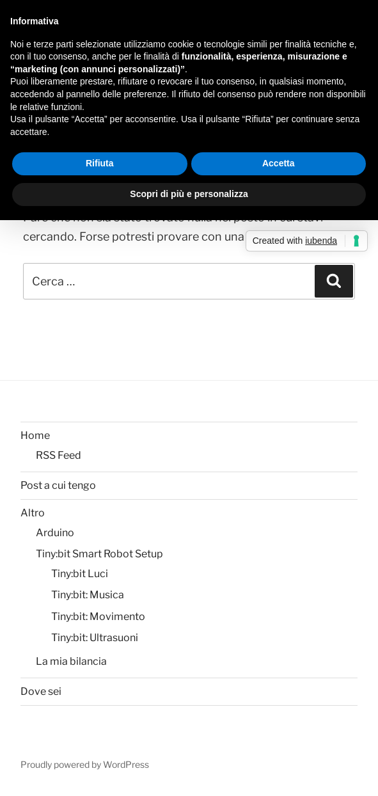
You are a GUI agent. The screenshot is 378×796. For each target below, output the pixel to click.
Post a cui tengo (58, 485)
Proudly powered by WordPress (84, 764)
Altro (32, 513)
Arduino (55, 533)
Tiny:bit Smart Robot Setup (99, 554)
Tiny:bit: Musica (87, 595)
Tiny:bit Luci (79, 574)
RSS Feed (58, 455)
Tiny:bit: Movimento (98, 616)
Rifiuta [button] (100, 163)
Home (35, 435)
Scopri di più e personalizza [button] (189, 194)
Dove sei (40, 691)
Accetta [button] (278, 163)
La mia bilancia (71, 661)
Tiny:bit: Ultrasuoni (94, 638)
